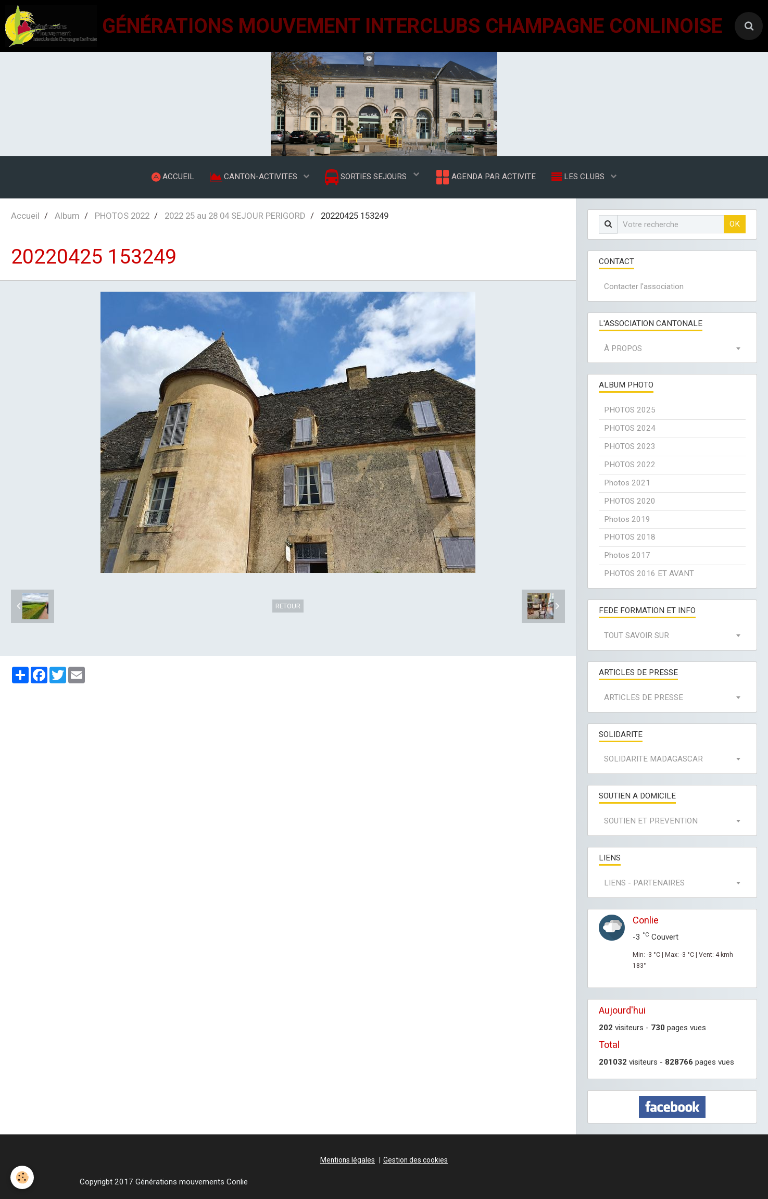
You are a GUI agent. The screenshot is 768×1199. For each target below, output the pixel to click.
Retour (287, 606)
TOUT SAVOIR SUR (636, 635)
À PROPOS (623, 348)
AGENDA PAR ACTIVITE (485, 177)
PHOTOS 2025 (630, 410)
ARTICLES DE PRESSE (643, 697)
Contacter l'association (644, 286)
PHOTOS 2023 (630, 446)
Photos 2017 (627, 555)
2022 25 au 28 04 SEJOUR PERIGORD (235, 215)
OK (734, 224)
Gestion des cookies (415, 1160)
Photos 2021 (627, 483)
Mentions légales (347, 1160)
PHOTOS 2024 (630, 428)
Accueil (25, 215)
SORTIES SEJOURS (367, 177)
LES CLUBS (579, 176)
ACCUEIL (173, 176)
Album (67, 215)
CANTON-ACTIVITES (254, 176)
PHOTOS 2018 (630, 537)
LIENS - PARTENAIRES (644, 883)
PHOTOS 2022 (122, 215)
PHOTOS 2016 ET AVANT (649, 573)
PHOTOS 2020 (630, 501)
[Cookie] (22, 1177)
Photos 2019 (627, 519)
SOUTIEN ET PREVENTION (651, 821)
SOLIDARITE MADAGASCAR (653, 759)
